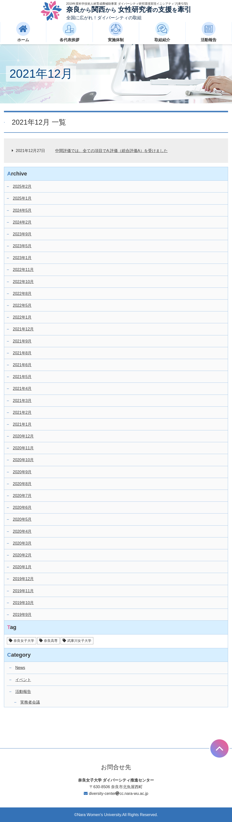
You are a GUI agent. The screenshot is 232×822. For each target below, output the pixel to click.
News (20, 668)
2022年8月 (22, 293)
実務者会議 (30, 702)
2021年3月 (22, 401)
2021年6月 (22, 365)
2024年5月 (22, 210)
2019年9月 (22, 614)
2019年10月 (23, 603)
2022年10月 (23, 282)
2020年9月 (22, 472)
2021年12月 (23, 329)
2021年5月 (22, 377)
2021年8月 (22, 353)
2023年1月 (22, 258)
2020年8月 (22, 484)
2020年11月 (23, 448)
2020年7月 (22, 496)
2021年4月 (22, 388)
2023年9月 (22, 234)
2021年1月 (22, 424)
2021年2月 (22, 412)
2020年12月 (23, 436)
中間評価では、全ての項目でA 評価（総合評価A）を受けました (111, 151)
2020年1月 (22, 567)
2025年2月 (22, 186)
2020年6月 (22, 507)
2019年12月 (23, 579)
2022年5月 (22, 305)
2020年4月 (22, 531)
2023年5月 (22, 246)
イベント (23, 680)
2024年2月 (22, 222)
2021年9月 (22, 341)
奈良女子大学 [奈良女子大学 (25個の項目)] (24, 641)
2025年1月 (22, 198)
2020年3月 (22, 543)
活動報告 (23, 691)
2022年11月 (23, 270)
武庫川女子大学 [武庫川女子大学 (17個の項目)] (79, 641)
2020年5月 (22, 519)
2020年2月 (22, 555)
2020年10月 (23, 460)
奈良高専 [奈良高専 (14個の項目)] (51, 641)
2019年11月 (23, 591)
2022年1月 (22, 317)
